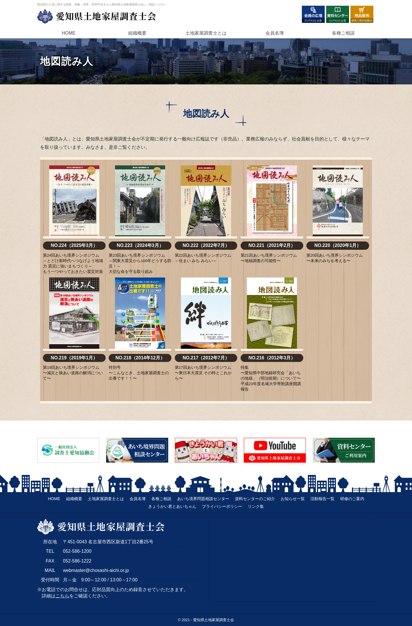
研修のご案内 (352, 498)
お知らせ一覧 (293, 498)
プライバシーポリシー (222, 506)
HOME (69, 33)
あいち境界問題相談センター (203, 498)
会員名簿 (275, 33)
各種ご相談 (343, 33)
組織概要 (137, 33)
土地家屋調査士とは (106, 498)
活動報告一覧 (322, 498)
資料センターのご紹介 (255, 498)
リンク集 (256, 506)
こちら (62, 595)
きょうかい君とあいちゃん (172, 506)
